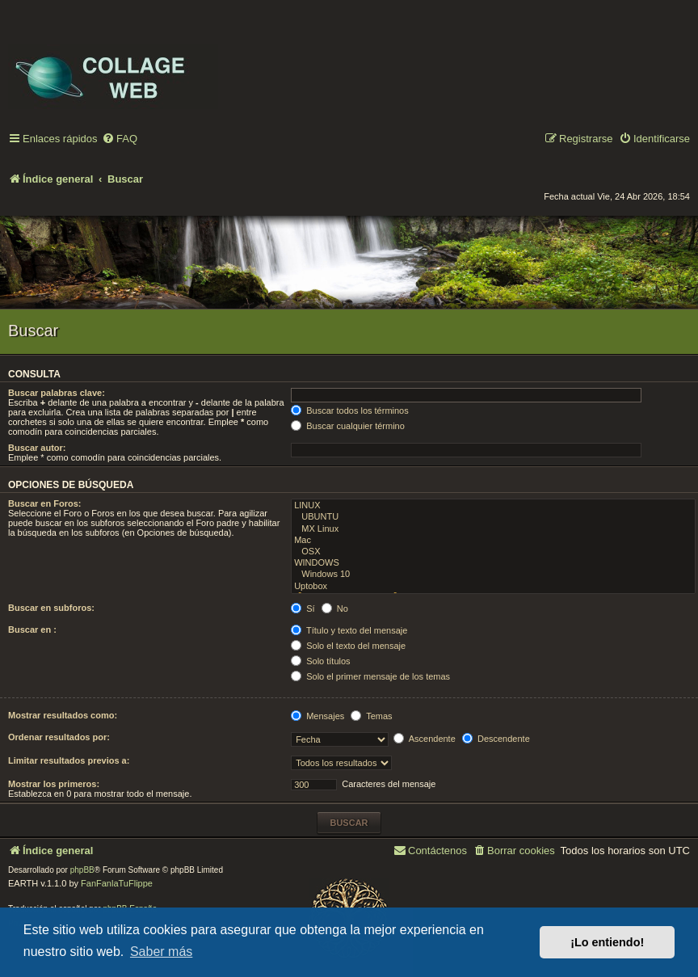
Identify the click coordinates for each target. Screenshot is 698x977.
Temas (371, 716)
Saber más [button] (161, 951)
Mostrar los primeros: (53, 784)
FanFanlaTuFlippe (117, 883)
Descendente (496, 738)
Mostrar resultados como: (62, 715)
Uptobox (493, 586)
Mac (493, 540)
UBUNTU (493, 517)
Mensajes (317, 716)
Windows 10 (493, 574)
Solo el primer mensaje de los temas (370, 676)
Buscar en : (32, 629)
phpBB (82, 869)
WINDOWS (493, 563)
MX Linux (493, 529)
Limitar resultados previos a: (68, 760)
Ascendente (424, 738)
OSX (493, 552)
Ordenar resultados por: (59, 737)
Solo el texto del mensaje (348, 646)
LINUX (493, 506)
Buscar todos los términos (350, 410)
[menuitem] (119, 139)
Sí (302, 608)
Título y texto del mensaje (349, 630)
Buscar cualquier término (348, 426)
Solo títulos (320, 661)
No (335, 608)
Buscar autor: (37, 448)
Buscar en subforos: (51, 608)
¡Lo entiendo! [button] (607, 942)
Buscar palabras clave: (56, 393)
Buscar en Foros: (44, 503)
